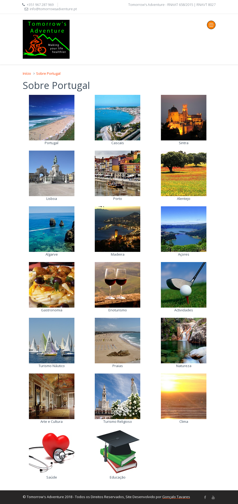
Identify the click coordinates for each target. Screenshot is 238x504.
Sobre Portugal (48, 73)
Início (27, 73)
